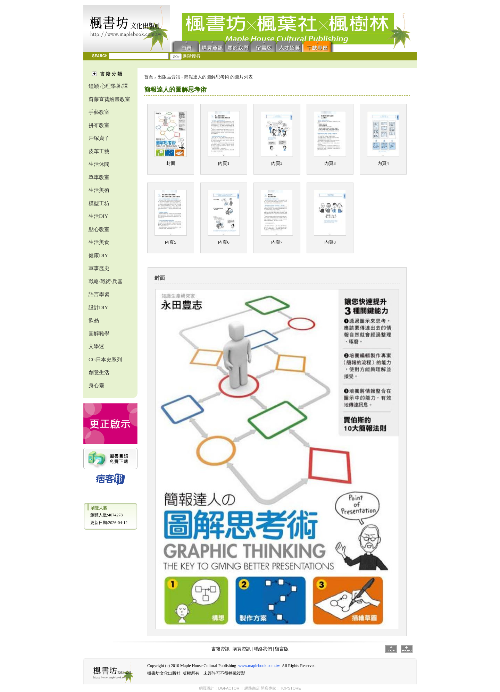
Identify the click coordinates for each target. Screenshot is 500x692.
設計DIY (98, 307)
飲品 (94, 320)
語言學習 (99, 294)
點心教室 (99, 229)
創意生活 (99, 372)
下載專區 (318, 46)
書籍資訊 (220, 648)
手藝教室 (99, 112)
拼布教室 (99, 125)
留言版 (264, 46)
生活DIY (98, 216)
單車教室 (99, 177)
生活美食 (99, 242)
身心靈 (96, 385)
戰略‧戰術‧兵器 (106, 281)
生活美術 (99, 190)
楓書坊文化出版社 (126, 28)
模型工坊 (99, 203)
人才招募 (289, 46)
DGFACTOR (228, 688)
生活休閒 (99, 164)
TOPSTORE (290, 688)
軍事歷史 (99, 268)
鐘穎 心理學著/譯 (108, 86)
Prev (406, 649)
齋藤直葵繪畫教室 (109, 99)
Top (391, 649)
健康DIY (98, 255)
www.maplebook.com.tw (259, 665)
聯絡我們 (238, 46)
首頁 (185, 46)
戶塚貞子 (99, 138)
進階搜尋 (192, 56)
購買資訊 (212, 46)
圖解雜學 (99, 333)
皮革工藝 (99, 151)
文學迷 (96, 346)
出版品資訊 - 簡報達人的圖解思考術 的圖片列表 (205, 76)
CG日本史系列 (105, 359)
